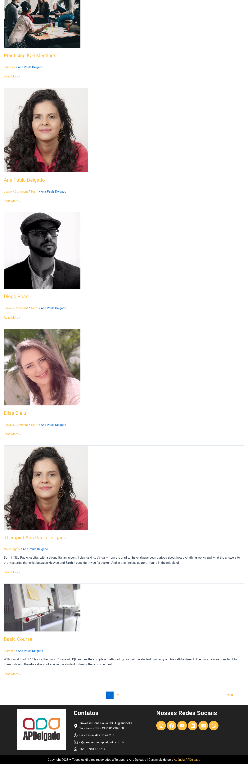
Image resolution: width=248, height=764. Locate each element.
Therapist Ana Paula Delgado (36, 537)
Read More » (12, 76)
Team (35, 191)
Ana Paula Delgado (25, 180)
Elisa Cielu (15, 413)
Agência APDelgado (187, 759)
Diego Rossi (17, 296)
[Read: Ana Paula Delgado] (46, 130)
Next (231, 694)
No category (12, 549)
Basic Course (18, 639)
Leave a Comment (16, 191)
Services (9, 67)
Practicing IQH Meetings (30, 55)
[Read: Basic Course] (42, 607)
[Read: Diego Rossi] (42, 250)
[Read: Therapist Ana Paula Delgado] (46, 487)
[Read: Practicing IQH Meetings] (42, 23)
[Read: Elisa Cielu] (42, 367)
